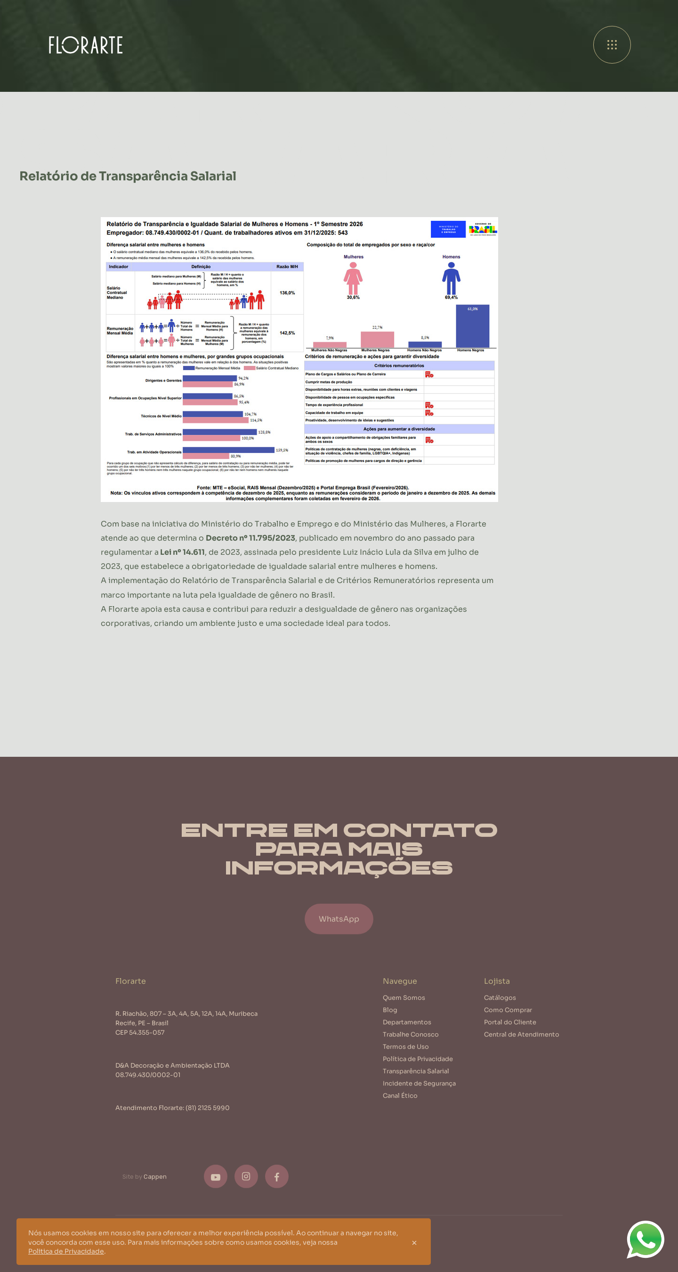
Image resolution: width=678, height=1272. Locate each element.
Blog (390, 1017)
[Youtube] (215, 1184)
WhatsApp (339, 932)
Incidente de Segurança (419, 1090)
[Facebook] (277, 1184)
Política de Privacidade (418, 1065)
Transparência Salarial (416, 1078)
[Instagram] (246, 1184)
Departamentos (407, 1029)
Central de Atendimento (521, 1041)
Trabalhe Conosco (411, 1041)
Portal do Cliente (510, 1029)
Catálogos (500, 1004)
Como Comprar (508, 1017)
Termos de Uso (406, 1053)
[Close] (414, 1242)
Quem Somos (404, 1004)
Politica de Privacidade (66, 1251)
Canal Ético (400, 1102)
